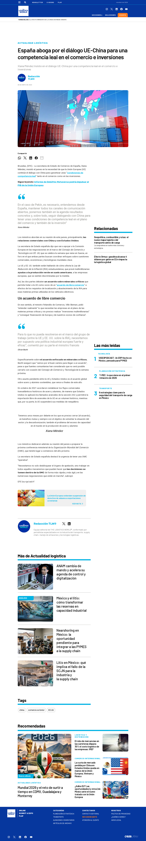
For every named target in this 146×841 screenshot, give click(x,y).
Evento (122, 15)
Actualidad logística (33, 43)
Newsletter (37, 2)
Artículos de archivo (62, 823)
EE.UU (51, 710)
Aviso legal (116, 820)
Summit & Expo (26, 813)
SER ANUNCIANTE (89, 817)
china (21, 710)
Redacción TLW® (34, 77)
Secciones (96, 15)
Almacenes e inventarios (63, 820)
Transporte (58, 817)
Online (22, 811)
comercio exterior (36, 710)
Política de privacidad (120, 814)
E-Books (50, 2)
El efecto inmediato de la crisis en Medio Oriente (48, 19)
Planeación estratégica (63, 814)
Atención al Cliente (90, 820)
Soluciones (110, 15)
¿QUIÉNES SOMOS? (118, 817)
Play (60, 2)
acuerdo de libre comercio (70, 285)
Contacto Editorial (90, 814)
